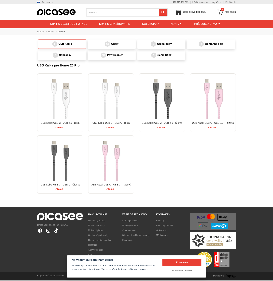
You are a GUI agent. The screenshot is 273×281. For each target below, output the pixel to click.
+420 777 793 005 (180, 2)
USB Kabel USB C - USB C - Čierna (60, 185)
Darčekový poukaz (97, 221)
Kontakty (160, 221)
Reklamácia (127, 240)
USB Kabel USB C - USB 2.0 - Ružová (213, 123)
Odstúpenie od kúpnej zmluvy (136, 236)
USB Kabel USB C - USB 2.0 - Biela (60, 123)
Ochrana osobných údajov (100, 240)
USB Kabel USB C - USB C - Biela (111, 123)
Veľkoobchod (162, 231)
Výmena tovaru (129, 231)
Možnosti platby (95, 231)
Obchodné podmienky (98, 236)
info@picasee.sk (200, 2)
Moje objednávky (130, 226)
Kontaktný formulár (165, 226)
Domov (40, 31)
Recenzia (92, 245)
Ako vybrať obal (95, 250)
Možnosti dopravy (96, 226)
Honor (51, 31)
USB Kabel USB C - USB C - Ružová (111, 185)
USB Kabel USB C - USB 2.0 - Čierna (162, 123)
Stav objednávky (130, 221)
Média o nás (161, 236)
